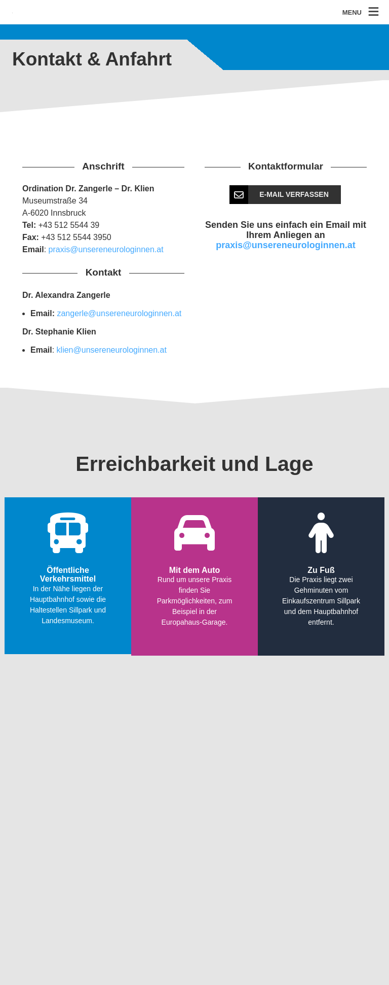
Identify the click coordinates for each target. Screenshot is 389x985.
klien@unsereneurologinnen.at (112, 350)
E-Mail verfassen (279, 194)
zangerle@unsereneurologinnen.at (119, 313)
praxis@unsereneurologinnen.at (106, 249)
